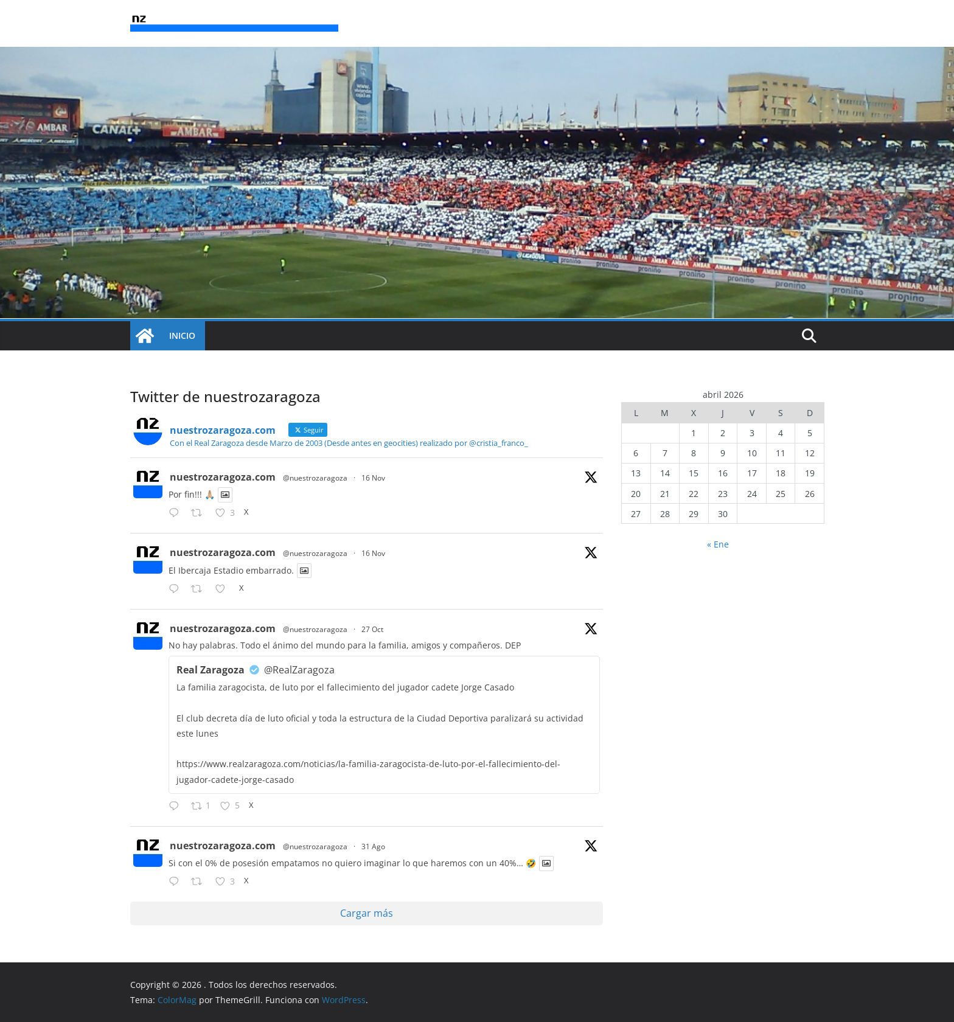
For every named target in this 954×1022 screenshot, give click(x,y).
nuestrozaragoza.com (223, 477)
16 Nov (373, 478)
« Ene (718, 544)
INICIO (182, 335)
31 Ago (373, 846)
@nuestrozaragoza (315, 478)
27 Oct (372, 629)
